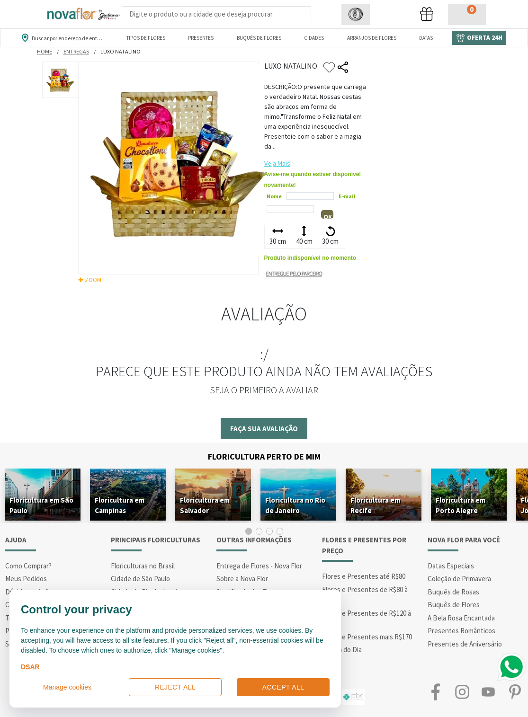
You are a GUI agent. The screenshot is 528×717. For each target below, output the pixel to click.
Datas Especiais (451, 565)
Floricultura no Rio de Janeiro (295, 505)
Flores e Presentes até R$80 (363, 576)
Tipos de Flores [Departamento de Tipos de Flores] (145, 38)
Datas (426, 38)
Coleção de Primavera (459, 578)
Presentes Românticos (461, 630)
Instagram (462, 692)
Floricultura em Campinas (119, 505)
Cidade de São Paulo (140, 578)
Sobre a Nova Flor (242, 578)
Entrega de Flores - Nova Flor (259, 565)
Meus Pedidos (26, 578)
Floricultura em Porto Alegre (460, 505)
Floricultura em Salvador (205, 505)
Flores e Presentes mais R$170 (367, 636)
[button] (355, 14)
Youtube (488, 692)
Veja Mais (277, 163)
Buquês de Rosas (453, 591)
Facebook (435, 692)
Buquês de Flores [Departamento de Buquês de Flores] (259, 38)
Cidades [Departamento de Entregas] (314, 38)
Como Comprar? (28, 565)
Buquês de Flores (454, 604)
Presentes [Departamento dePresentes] (201, 38)
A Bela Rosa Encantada (461, 617)
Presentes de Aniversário (465, 643)
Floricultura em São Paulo (41, 505)
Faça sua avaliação (264, 428)
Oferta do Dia (342, 649)
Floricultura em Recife (375, 505)
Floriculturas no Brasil (143, 565)
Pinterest (514, 692)
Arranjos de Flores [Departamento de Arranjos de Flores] (371, 38)
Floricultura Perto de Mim (264, 456)
